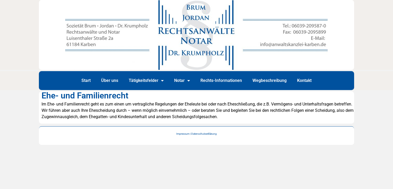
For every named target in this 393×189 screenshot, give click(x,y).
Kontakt (304, 80)
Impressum (183, 133)
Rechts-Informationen (221, 80)
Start (86, 80)
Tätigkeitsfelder (146, 80)
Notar (182, 80)
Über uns (109, 80)
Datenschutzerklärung (204, 133)
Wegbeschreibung (269, 80)
